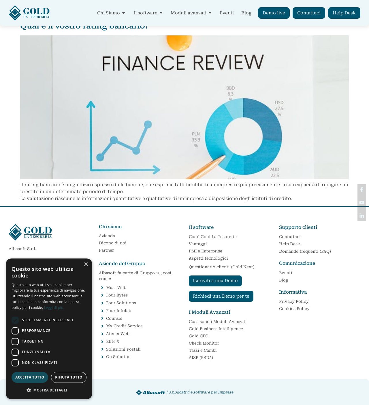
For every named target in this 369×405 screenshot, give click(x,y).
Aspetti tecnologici (208, 258)
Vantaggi (198, 244)
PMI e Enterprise (205, 251)
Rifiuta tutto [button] (68, 377)
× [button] (86, 265)
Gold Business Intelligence (216, 328)
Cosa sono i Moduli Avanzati (218, 321)
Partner (106, 250)
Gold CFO (200, 336)
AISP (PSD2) (201, 357)
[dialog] (49, 328)
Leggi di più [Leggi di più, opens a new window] (53, 307)
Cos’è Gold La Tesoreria (213, 236)
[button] (49, 390)
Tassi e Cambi (203, 350)
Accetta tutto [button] (29, 377)
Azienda (107, 235)
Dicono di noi (113, 243)
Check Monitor (204, 343)
